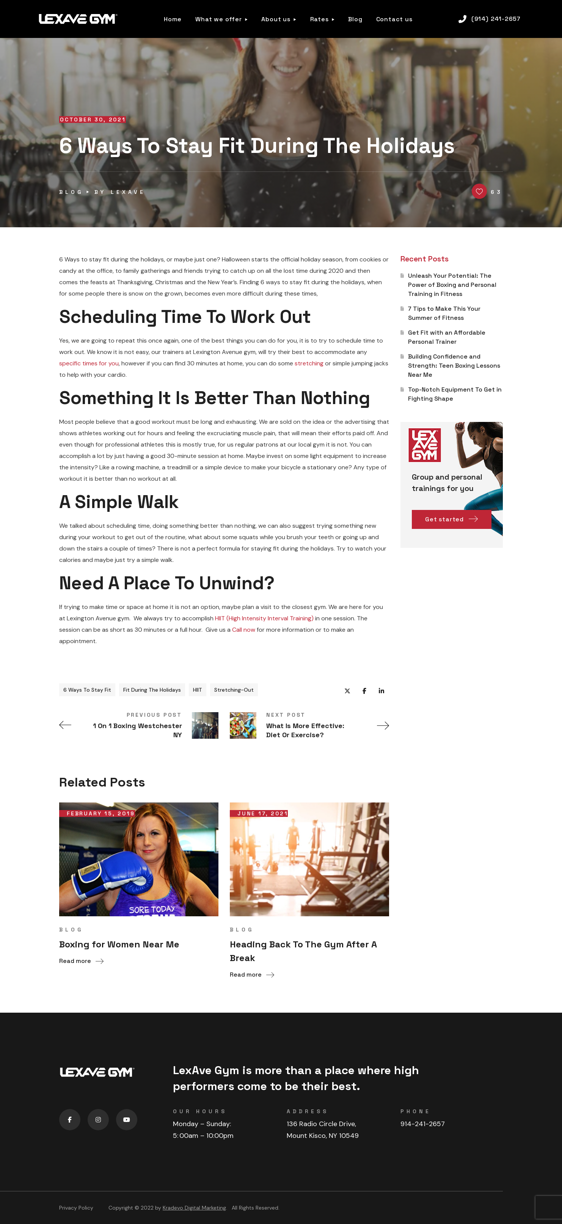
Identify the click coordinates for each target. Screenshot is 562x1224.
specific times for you (89, 363)
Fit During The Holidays (152, 689)
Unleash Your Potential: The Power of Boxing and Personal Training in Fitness (452, 285)
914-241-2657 (422, 1123)
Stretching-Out (234, 689)
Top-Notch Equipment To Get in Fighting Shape (455, 394)
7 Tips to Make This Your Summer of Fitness (444, 313)
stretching (309, 363)
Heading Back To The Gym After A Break (303, 951)
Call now (243, 630)
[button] (489, 19)
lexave (128, 192)
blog (71, 192)
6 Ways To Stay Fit (87, 689)
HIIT (197, 689)
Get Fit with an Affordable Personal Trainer (446, 337)
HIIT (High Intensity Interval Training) (264, 618)
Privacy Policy (76, 1207)
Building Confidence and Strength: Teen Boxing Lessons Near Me (454, 365)
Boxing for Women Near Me (119, 944)
